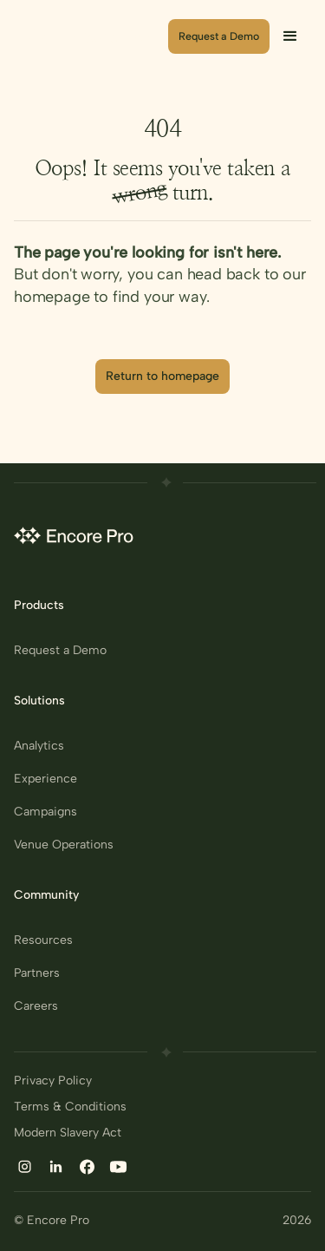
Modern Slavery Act (67, 1133)
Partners (37, 973)
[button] (290, 36)
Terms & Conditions (70, 1107)
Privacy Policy (53, 1081)
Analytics (39, 746)
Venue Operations (64, 845)
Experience (45, 779)
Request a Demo (60, 651)
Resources (43, 940)
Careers (36, 1006)
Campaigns (45, 812)
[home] (90, 36)
